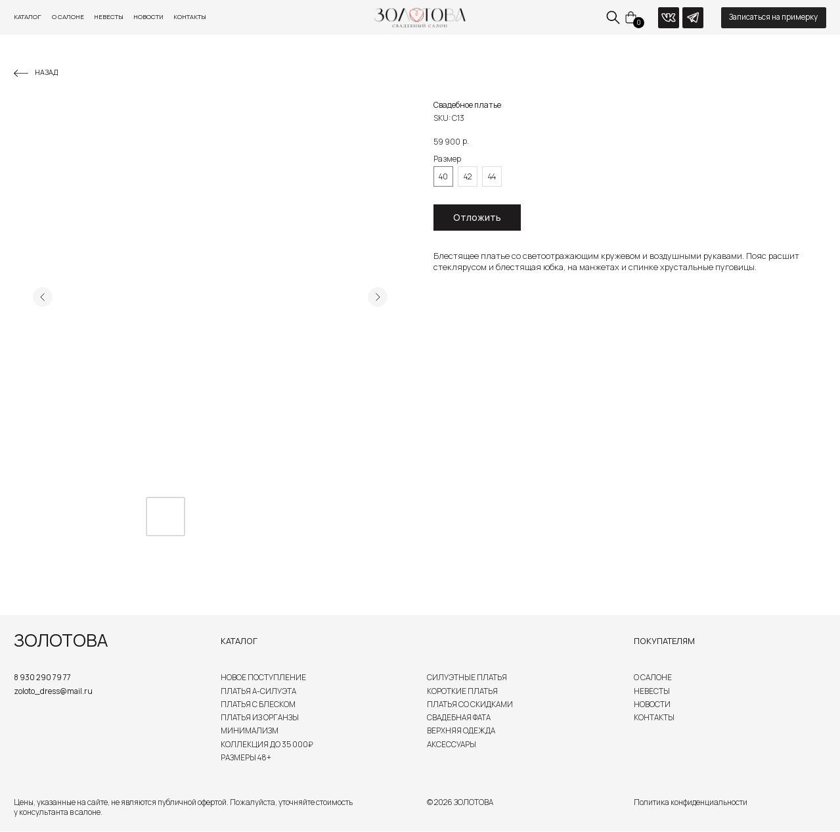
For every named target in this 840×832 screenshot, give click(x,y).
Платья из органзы (260, 717)
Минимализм (249, 731)
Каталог (27, 16)
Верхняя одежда (461, 731)
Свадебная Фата (459, 717)
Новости (148, 16)
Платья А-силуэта (258, 691)
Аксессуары (451, 744)
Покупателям (664, 641)
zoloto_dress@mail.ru (53, 691)
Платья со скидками (470, 704)
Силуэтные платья (467, 677)
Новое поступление (263, 677)
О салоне (68, 16)
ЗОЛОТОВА (61, 640)
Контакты (189, 16)
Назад (46, 72)
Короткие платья (462, 691)
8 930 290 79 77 (42, 677)
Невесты (108, 16)
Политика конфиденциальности (690, 802)
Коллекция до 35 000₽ (267, 744)
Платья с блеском (258, 704)
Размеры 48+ (246, 757)
